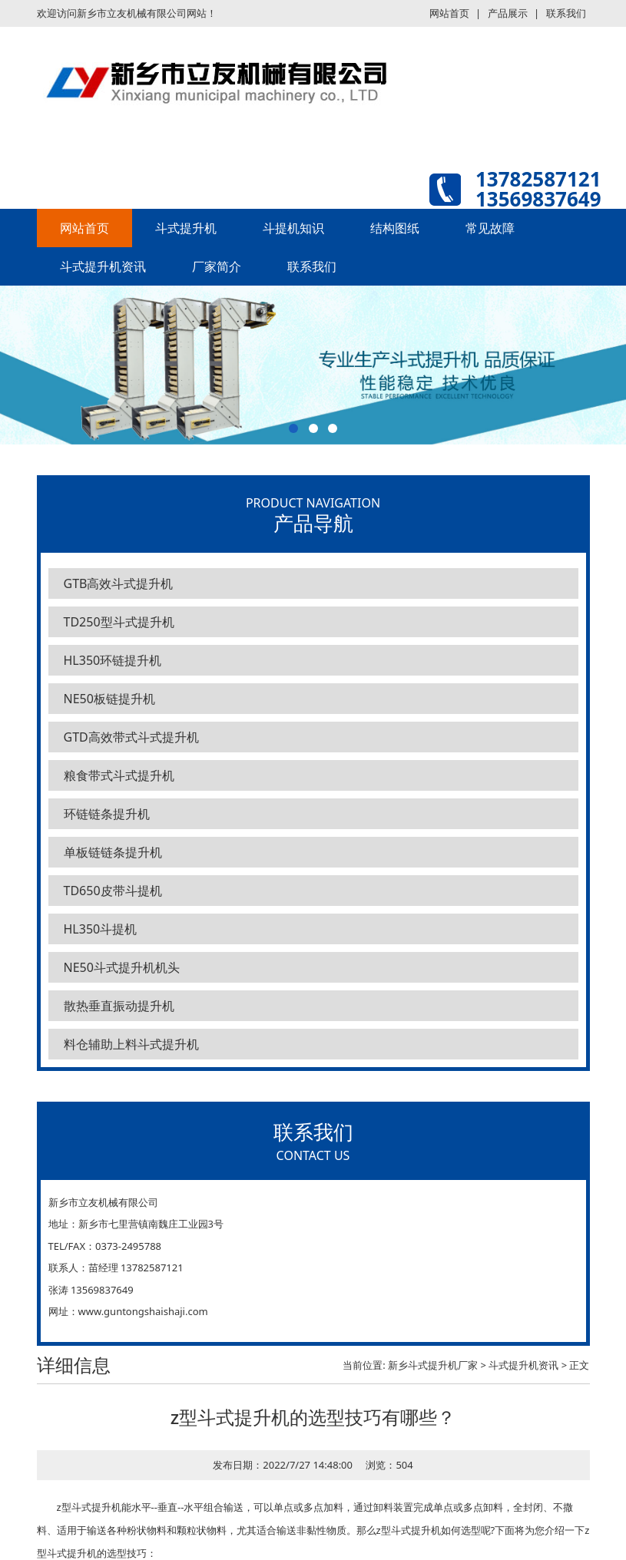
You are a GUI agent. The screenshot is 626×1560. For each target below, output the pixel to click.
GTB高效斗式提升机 (119, 583)
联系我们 (566, 13)
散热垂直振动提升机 (119, 1005)
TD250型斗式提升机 (119, 621)
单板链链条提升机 (113, 852)
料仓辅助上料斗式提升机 (131, 1044)
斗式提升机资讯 (103, 266)
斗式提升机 (186, 228)
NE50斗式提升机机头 (122, 967)
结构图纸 (394, 228)
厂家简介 (216, 266)
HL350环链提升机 (113, 660)
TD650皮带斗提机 (113, 890)
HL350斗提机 (100, 928)
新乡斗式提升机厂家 (433, 1365)
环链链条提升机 (107, 813)
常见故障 (490, 228)
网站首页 (449, 13)
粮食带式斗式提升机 (119, 775)
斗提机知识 (293, 228)
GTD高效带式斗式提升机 (131, 737)
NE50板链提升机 (109, 698)
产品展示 (508, 13)
